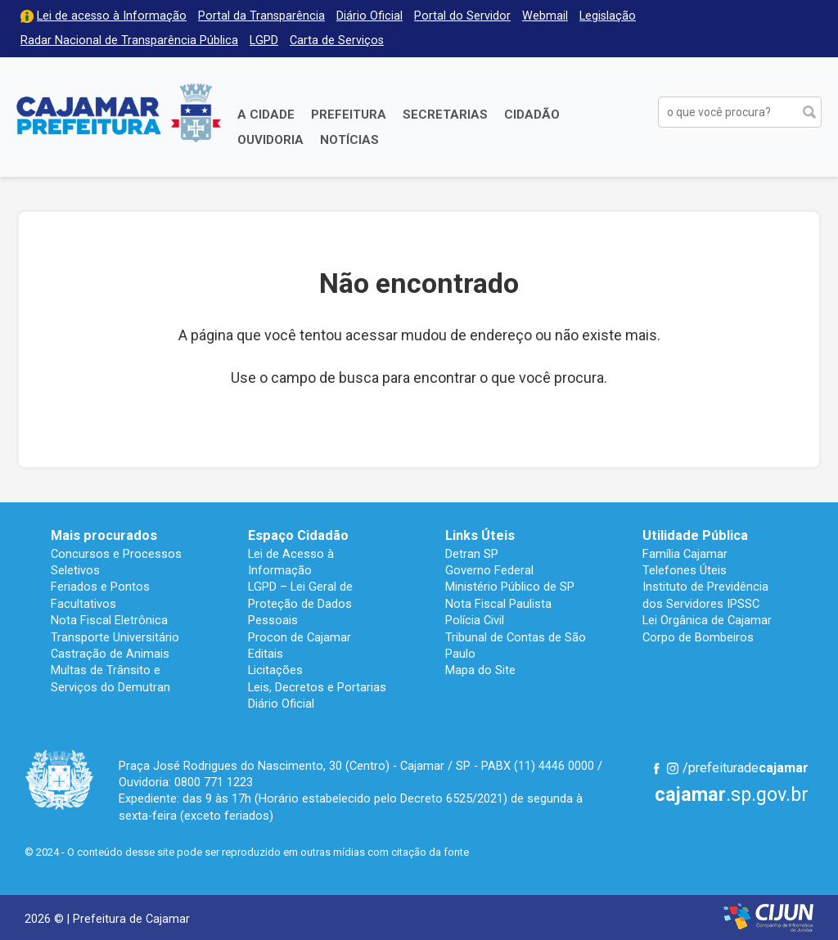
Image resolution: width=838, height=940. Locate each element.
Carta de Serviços (337, 40)
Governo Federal (489, 570)
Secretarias (445, 114)
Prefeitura (348, 114)
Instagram (672, 768)
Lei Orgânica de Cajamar (707, 620)
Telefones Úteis (684, 570)
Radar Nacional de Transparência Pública (129, 40)
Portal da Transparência (261, 16)
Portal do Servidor (462, 16)
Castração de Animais (110, 653)
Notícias (349, 140)
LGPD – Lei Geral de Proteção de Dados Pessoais (300, 603)
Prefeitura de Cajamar (118, 112)
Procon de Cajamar (299, 637)
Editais (265, 653)
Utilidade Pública (695, 535)
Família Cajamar (685, 553)
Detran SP (471, 553)
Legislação (607, 16)
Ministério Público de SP (509, 586)
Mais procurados (104, 535)
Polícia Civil (474, 620)
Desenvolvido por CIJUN (768, 917)
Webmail (545, 16)
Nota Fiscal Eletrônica (109, 620)
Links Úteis (480, 535)
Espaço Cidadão (298, 535)
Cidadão (532, 114)
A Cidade (266, 114)
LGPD (264, 40)
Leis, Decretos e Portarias (317, 687)
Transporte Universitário (115, 637)
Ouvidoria (270, 140)
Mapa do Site (480, 670)
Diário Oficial (369, 16)
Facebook (656, 768)
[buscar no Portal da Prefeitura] (727, 112)
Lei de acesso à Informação (112, 16)
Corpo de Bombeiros (698, 637)
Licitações (275, 670)
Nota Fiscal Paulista (498, 603)
